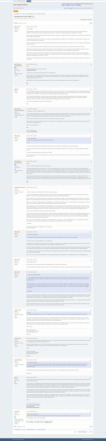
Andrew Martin (18, 359)
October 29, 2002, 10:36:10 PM (31, 108)
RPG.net (61, 213)
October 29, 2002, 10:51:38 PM (31, 161)
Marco (16, 377)
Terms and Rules (87, 439)
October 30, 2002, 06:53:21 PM (31, 411)
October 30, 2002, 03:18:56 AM (31, 359)
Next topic (89, 19)
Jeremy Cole (17, 310)
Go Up (15, 426)
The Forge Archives (20, 5)
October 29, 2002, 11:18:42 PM (31, 231)
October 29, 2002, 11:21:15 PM (31, 259)
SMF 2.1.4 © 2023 (15, 439)
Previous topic (83, 19)
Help (83, 439)
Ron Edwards (17, 64)
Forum (73, 5)
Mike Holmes (17, 108)
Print (91, 23)
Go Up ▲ (92, 439)
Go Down (16, 23)
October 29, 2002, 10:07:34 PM (31, 26)
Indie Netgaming (33, 130)
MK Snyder (17, 26)
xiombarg (16, 411)
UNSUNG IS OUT (48, 422)
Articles (68, 5)
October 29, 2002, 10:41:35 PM (31, 135)
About (63, 5)
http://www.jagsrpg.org (30, 406)
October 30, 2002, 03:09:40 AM (31, 338)
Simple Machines (21, 439)
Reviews (78, 5)
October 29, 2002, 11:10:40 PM (31, 187)
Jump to (75, 431)
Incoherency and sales (31, 70)
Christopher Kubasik (19, 187)
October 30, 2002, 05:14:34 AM (31, 377)
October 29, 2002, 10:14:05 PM (31, 64)
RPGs (32, 421)
